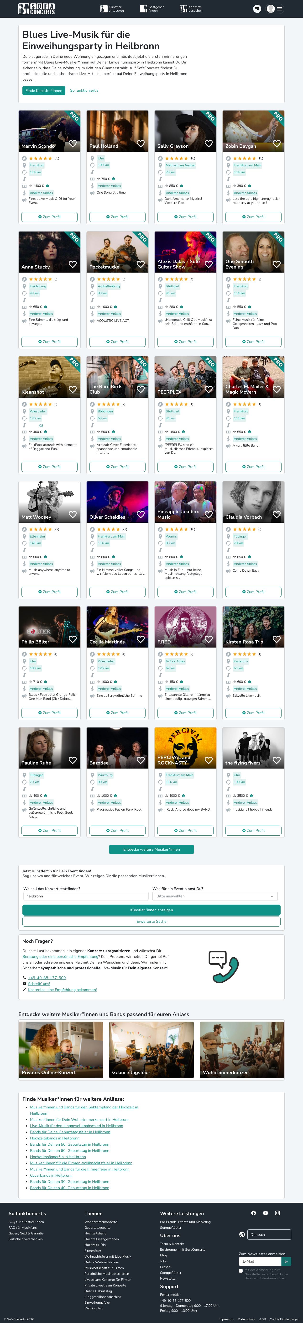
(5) (41, 425)
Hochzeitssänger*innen (101, 1239)
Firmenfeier (92, 1251)
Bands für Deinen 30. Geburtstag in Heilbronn (69, 1181)
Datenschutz (246, 1319)
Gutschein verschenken (26, 1239)
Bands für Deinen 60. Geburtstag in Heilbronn (69, 1150)
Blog (163, 1255)
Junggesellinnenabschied (102, 1297)
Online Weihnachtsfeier (101, 1262)
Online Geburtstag (98, 1291)
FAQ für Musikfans (23, 1227)
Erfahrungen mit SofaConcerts (182, 1249)
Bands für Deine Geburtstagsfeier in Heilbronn (70, 1132)
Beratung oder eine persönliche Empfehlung (60, 956)
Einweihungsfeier (97, 1302)
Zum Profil (52, 217)
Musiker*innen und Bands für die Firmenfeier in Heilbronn (80, 1169)
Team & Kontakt (172, 1244)
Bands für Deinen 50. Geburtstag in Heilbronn (69, 1144)
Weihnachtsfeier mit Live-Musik (107, 1256)
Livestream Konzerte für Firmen (107, 1279)
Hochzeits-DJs (95, 1245)
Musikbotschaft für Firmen (104, 1268)
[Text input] (260, 1261)
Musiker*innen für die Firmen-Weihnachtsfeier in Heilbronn (81, 1163)
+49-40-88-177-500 (47, 977)
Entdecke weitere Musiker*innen (151, 849)
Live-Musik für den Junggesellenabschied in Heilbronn (76, 1125)
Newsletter (168, 1278)
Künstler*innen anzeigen (151, 910)
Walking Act (93, 1308)
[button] (274, 9)
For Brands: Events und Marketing (185, 1222)
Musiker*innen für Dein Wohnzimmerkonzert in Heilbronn (80, 1119)
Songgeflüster (170, 1227)
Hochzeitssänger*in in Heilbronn (58, 1157)
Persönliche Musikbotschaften (106, 1273)
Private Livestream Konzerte (105, 1285)
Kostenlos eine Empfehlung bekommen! (62, 989)
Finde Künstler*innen (44, 90)
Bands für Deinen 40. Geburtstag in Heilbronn (69, 1188)
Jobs (163, 1261)
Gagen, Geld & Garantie (26, 1233)
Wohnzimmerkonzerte (100, 1222)
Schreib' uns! (39, 983)
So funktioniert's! (84, 90)
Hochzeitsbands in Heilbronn (54, 1138)
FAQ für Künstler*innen (26, 1222)
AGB (262, 1319)
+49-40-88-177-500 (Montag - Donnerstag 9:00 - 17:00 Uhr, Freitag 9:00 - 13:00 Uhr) (189, 1305)
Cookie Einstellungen (284, 1319)
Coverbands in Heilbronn (51, 1175)
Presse (165, 1267)
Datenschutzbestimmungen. (265, 1278)
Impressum (226, 1319)
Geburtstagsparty (97, 1227)
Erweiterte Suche (152, 921)
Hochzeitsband (95, 1233)
